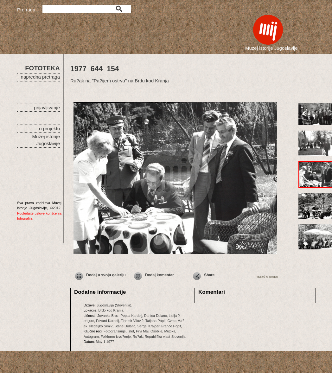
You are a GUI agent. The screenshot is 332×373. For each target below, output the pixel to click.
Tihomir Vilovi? (132, 321)
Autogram (91, 336)
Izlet (131, 331)
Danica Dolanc (155, 316)
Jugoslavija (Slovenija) (114, 305)
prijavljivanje (47, 107)
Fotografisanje (115, 331)
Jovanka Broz (107, 316)
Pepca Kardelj (131, 316)
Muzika (169, 331)
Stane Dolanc (124, 326)
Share (209, 275)
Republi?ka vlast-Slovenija (165, 336)
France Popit (171, 326)
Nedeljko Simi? (100, 326)
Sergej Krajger (148, 326)
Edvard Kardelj (107, 321)
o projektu (49, 128)
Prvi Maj (142, 331)
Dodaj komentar (159, 275)
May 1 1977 (105, 342)
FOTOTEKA (42, 68)
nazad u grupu (267, 276)
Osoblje (156, 331)
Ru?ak (138, 336)
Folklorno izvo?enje (116, 336)
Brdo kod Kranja (110, 310)
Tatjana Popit (155, 321)
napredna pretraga (40, 77)
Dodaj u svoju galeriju (106, 275)
